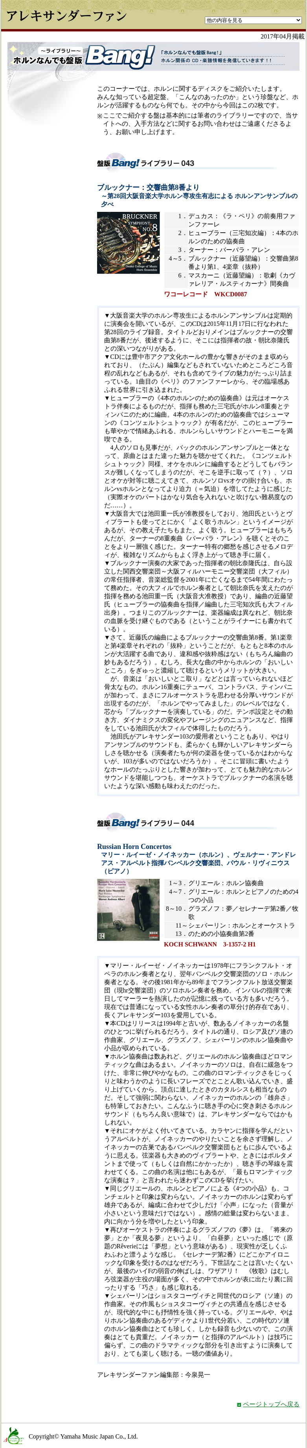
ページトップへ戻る (271, 1404)
